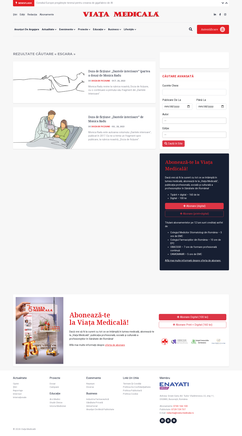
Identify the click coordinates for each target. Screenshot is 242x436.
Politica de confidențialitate (136, 387)
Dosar (53, 383)
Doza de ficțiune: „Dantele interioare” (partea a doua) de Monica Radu (119, 73)
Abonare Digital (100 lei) (192, 317)
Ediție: (166, 128)
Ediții (22, 14)
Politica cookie (130, 393)
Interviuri (17, 393)
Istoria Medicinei (58, 406)
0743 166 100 (180, 406)
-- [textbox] (165, 120)
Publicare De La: (171, 100)
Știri (15, 14)
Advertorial (92, 406)
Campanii (54, 387)
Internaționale (19, 397)
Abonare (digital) (194, 206)
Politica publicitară (132, 390)
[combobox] (194, 121)
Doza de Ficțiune (101, 80)
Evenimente (67, 29)
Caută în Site (173, 143)
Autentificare (213, 29)
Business (114, 29)
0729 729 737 (178, 409)
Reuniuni (90, 383)
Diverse (90, 387)
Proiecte (84, 29)
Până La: (201, 100)
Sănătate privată (94, 402)
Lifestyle (130, 29)
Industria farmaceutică (97, 399)
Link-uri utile (131, 378)
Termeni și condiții (132, 383)
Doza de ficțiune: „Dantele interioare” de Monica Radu (116, 119)
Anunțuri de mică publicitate (100, 409)
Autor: (165, 114)
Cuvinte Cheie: (170, 85)
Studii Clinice (56, 402)
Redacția (32, 14)
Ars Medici (55, 399)
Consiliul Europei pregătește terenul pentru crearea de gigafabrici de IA (74, 3)
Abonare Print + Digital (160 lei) (192, 324)
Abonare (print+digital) (194, 213)
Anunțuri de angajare (26, 29)
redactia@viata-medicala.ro (180, 412)
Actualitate (49, 29)
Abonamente (47, 14)
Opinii (16, 383)
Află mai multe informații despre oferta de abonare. (193, 260)
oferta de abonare (115, 345)
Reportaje (18, 390)
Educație (99, 29)
